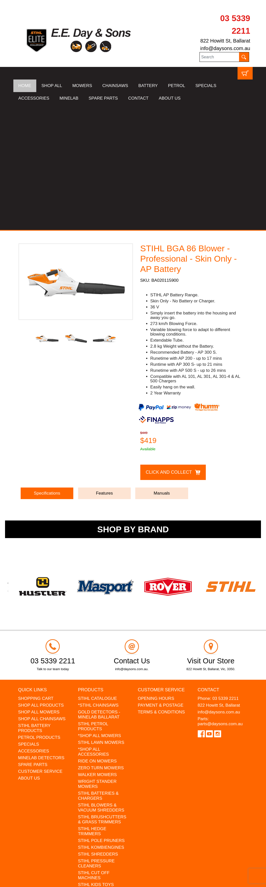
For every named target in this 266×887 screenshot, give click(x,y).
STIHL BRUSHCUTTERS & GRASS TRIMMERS (102, 694)
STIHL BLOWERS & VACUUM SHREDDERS (101, 682)
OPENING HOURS (156, 573)
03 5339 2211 (225, 573)
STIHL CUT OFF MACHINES (94, 750)
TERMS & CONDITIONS (161, 586)
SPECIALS (205, 85)
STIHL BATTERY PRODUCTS (34, 603)
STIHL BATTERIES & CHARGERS (98, 670)
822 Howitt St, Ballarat (225, 41)
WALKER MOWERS (97, 649)
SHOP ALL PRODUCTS (41, 580)
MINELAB (68, 98)
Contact (208, 564)
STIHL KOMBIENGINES (101, 722)
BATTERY (148, 85)
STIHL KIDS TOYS (96, 759)
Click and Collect (169, 346)
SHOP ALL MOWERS (38, 586)
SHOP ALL (52, 85)
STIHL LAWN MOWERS (101, 617)
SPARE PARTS (103, 98)
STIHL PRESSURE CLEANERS (96, 738)
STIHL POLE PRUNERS (101, 715)
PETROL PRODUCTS (39, 612)
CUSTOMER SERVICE (40, 646)
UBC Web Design (65, 879)
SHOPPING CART (35, 573)
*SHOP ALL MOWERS (99, 610)
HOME (24, 85)
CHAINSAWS (115, 85)
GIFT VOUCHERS (95, 789)
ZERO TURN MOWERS (101, 642)
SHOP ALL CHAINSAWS (41, 593)
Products (90, 564)
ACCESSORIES (33, 98)
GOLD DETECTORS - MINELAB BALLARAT (99, 589)
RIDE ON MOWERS (97, 635)
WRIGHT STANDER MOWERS (97, 659)
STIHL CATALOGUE (97, 573)
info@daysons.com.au (225, 48)
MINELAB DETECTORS (41, 632)
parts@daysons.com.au (220, 598)
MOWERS (82, 85)
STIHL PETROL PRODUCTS (93, 601)
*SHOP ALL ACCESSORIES (93, 626)
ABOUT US (170, 98)
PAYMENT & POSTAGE (160, 580)
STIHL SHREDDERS (98, 729)
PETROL (176, 85)
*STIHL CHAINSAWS (98, 580)
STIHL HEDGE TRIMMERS (92, 706)
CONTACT (138, 98)
